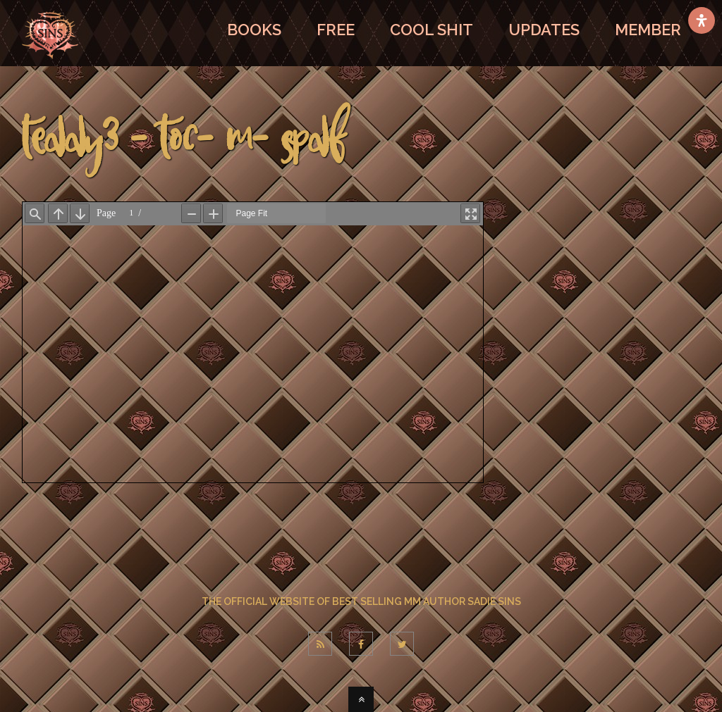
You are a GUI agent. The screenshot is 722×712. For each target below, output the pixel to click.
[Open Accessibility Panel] (701, 20)
